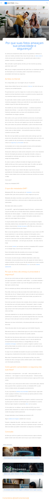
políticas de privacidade (22, 391)
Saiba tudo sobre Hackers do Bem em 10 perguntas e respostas (23, 474)
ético (27, 404)
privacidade (20, 142)
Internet (30, 86)
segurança (13, 142)
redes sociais (38, 56)
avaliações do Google (10, 344)
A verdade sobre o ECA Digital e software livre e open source (22, 490)
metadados (29, 192)
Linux (28, 264)
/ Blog (16, 3)
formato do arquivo (22, 226)
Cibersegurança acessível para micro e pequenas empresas (22, 458)
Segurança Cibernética (8, 454)
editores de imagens (14, 418)
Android (14, 246)
